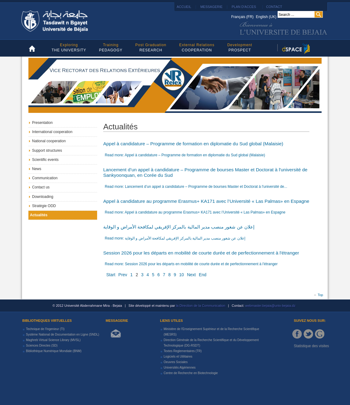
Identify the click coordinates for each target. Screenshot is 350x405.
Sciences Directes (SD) (41, 345)
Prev (122, 274)
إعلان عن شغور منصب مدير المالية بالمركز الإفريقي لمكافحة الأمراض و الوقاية (178, 226)
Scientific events (45, 160)
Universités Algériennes (180, 367)
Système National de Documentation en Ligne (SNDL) (62, 334)
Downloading (42, 197)
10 (181, 274)
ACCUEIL (183, 7)
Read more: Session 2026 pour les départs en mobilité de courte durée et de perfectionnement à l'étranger (191, 264)
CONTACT (274, 7)
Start (110, 274)
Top (320, 295)
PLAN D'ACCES (244, 7)
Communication (44, 178)
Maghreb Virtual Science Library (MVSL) (53, 340)
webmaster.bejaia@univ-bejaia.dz (270, 305)
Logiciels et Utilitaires (178, 356)
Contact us (40, 187)
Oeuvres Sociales (176, 362)
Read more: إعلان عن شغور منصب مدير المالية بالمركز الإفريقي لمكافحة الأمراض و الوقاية (175, 238)
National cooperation (49, 141)
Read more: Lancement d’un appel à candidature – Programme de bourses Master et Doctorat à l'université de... (196, 186)
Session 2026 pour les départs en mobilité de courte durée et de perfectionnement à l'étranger (201, 252)
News (36, 169)
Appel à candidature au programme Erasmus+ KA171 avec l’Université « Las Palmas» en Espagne (206, 201)
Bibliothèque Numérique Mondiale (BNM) (54, 351)
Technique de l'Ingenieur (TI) (45, 329)
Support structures (47, 150)
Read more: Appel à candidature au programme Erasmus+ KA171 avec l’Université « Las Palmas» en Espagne (195, 212)
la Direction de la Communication (200, 305)
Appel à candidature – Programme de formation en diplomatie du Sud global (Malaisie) (193, 143)
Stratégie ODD (44, 206)
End (202, 274)
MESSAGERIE (211, 7)
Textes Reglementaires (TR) (183, 351)
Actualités (38, 215)
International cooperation (52, 132)
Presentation (42, 123)
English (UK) (266, 17)
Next (191, 274)
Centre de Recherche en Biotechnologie (191, 373)
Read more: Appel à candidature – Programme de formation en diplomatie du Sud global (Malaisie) (185, 155)
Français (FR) (243, 17)
